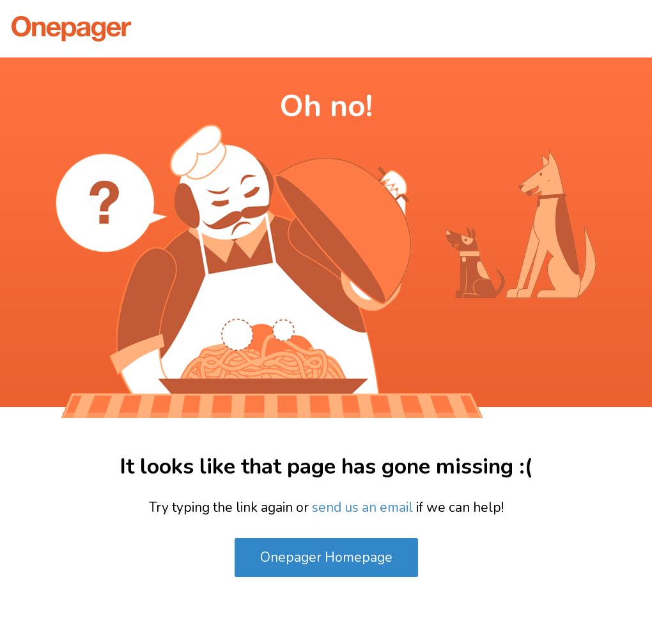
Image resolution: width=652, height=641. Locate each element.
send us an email (362, 507)
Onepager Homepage (326, 557)
